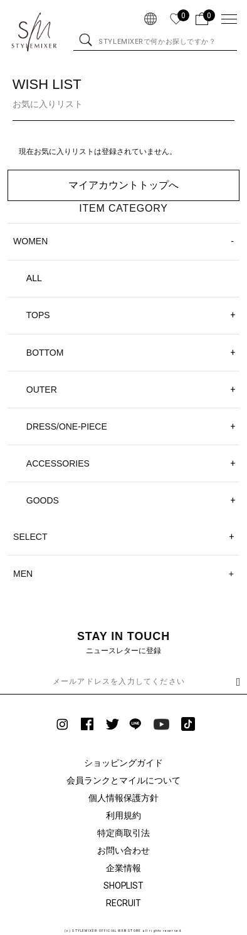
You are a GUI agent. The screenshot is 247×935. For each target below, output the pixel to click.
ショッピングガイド (123, 763)
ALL (34, 278)
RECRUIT (123, 903)
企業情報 (123, 868)
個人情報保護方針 (123, 798)
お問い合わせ (123, 850)
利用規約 (123, 815)
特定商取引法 (123, 833)
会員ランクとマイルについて (123, 780)
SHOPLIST (123, 886)
